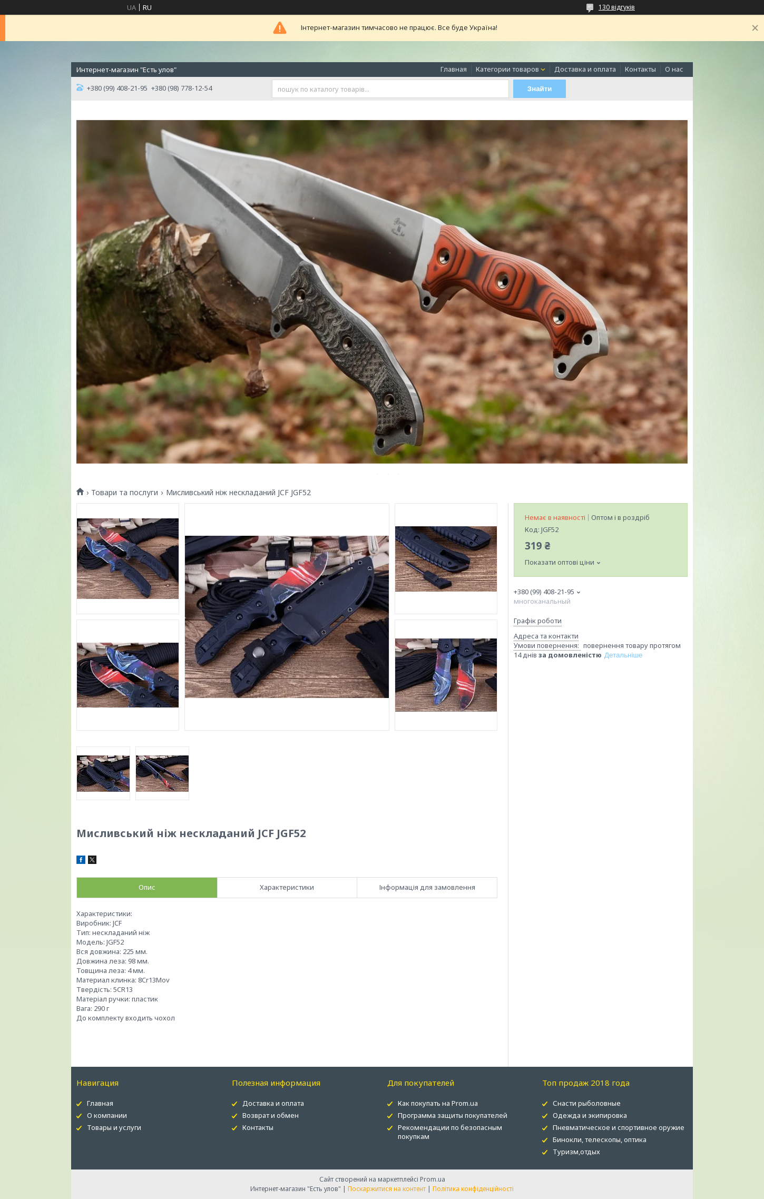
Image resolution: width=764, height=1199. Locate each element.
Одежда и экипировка (590, 1115)
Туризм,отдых (576, 1151)
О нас (674, 69)
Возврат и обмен (270, 1115)
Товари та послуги (124, 492)
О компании (107, 1115)
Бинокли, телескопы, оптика (600, 1139)
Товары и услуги (114, 1127)
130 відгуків (617, 7)
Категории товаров (507, 69)
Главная (453, 69)
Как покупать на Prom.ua (438, 1103)
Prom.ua (432, 1179)
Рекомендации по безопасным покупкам (450, 1132)
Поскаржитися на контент (387, 1188)
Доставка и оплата (585, 69)
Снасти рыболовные (587, 1103)
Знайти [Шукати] (539, 89)
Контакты (640, 69)
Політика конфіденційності (473, 1188)
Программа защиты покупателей (452, 1115)
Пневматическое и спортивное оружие (618, 1127)
